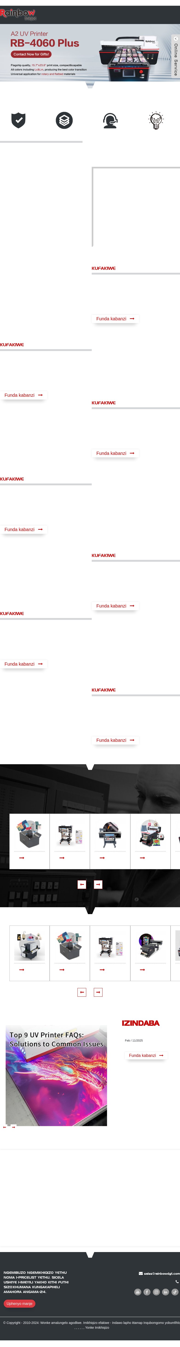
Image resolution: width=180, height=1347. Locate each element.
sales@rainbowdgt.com (162, 1274)
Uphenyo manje (19, 1304)
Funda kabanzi (111, 318)
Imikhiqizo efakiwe (96, 1323)
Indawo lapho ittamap (127, 1323)
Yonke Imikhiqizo (97, 1328)
